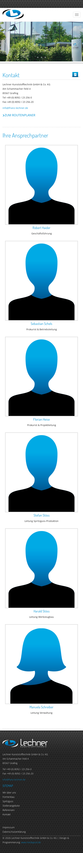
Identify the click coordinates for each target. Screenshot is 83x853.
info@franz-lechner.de (15, 108)
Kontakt (7, 814)
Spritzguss (8, 801)
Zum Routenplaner (20, 115)
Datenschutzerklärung (14, 831)
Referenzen (9, 810)
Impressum (9, 827)
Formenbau (9, 796)
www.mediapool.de (31, 842)
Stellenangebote (11, 805)
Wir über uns (9, 792)
